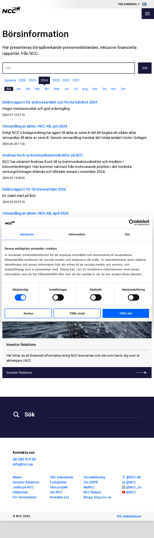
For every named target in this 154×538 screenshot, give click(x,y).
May (56, 88)
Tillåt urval (77, 313)
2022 (66, 80)
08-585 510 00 (24, 459)
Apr (47, 88)
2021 (76, 80)
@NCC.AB (131, 477)
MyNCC (89, 487)
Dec (123, 88)
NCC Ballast (92, 492)
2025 (32, 80)
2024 (44, 80)
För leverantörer (25, 497)
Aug (85, 88)
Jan (18, 88)
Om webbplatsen (129, 516)
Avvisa (28, 313)
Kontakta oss (59, 497)
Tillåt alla (125, 313)
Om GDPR (91, 482)
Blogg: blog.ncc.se (97, 497)
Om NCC (56, 492)
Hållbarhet (20, 492)
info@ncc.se (23, 464)
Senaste (10, 80)
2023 (56, 80)
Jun (66, 88)
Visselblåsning (94, 477)
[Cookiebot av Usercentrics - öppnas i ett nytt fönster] (132, 223)
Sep (94, 88)
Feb (28, 88)
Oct (104, 88)
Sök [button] (145, 68)
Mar (37, 88)
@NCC (129, 482)
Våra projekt (59, 487)
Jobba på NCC (23, 487)
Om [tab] (127, 234)
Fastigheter (58, 482)
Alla (8, 88)
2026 (22, 80)
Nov (113, 88)
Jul (76, 88)
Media (17, 477)
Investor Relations (26, 482)
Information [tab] (77, 234)
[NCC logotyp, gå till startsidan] (11, 9)
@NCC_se (131, 487)
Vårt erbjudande (61, 477)
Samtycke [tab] (27, 234)
